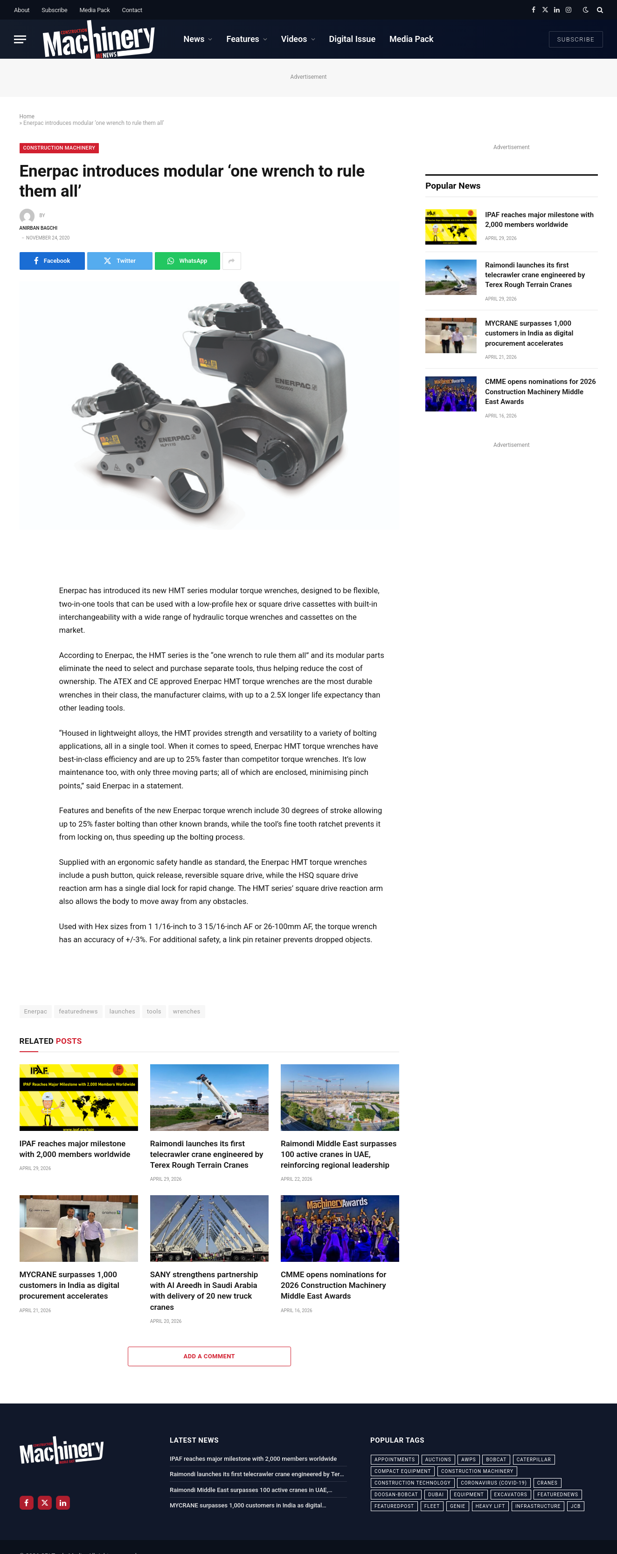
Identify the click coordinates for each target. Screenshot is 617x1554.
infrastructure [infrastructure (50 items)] (538, 1506)
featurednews (78, 1011)
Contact (132, 10)
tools (154, 1011)
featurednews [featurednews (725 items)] (557, 1494)
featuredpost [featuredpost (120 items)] (394, 1506)
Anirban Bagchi (39, 228)
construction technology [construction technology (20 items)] (412, 1483)
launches (122, 1011)
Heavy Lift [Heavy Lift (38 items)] (490, 1506)
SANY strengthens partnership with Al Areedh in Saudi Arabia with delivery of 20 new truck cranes (204, 1290)
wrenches (187, 1011)
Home (27, 116)
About (21, 10)
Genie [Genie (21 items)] (457, 1506)
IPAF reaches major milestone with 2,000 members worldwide (75, 1149)
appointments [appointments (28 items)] (394, 1459)
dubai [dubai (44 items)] (436, 1494)
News (193, 39)
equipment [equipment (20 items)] (469, 1494)
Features (242, 39)
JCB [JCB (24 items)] (576, 1506)
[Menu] (20, 39)
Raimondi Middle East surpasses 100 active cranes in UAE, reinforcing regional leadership (338, 1154)
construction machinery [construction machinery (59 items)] (477, 1471)
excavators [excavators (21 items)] (510, 1494)
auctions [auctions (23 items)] (438, 1459)
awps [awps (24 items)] (468, 1459)
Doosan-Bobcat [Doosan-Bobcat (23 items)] (396, 1494)
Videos (294, 39)
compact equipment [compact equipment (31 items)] (402, 1471)
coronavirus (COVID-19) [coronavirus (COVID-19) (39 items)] (494, 1483)
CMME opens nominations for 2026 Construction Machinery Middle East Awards (333, 1285)
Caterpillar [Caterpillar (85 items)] (534, 1459)
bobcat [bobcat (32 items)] (496, 1459)
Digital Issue (352, 39)
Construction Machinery (59, 148)
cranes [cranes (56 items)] (547, 1483)
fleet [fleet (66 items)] (432, 1506)
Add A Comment (210, 1356)
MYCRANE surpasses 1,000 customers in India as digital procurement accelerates (70, 1285)
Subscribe (54, 10)
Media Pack (94, 10)
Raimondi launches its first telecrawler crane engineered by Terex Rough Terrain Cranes (206, 1154)
